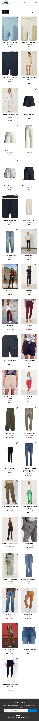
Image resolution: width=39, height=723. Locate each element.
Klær (8, 7)
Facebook (15, 702)
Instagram (22, 702)
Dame (4, 7)
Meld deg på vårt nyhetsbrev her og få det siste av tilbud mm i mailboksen (19, 706)
